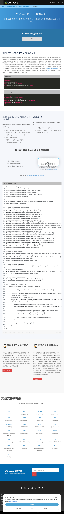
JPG (9, 414)
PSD (55, 421)
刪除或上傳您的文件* (48, 164)
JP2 (40, 414)
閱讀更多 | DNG (7, 369)
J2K (55, 414)
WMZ (9, 442)
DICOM (40, 408)
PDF (24, 436)
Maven (48, 70)
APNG (39, 421)
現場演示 (38, 493)
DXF (9, 427)
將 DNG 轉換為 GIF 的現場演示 (35, 175)
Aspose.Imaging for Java (52, 68)
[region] (32, 257)
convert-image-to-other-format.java (12, 332)
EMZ (55, 436)
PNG (24, 421)
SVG (24, 427)
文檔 (20, 493)
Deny (45, 508)
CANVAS (55, 442)
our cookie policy (13, 501)
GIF (24, 408)
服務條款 (49, 169)
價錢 (2, 493)
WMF (9, 436)
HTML (39, 436)
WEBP (55, 427)
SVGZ (39, 442)
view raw (58, 332)
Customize (18, 508)
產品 (20, 491)
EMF (55, 408)
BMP (9, 408)
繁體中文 (53, 2)
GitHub (32, 332)
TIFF (39, 427)
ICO (9, 451)
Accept (32, 504)
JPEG (24, 414)
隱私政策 (55, 169)
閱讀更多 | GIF (37, 377)
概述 (32, 39)
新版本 (38, 491)
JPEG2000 (9, 421)
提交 (34, 471)
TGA (24, 442)
